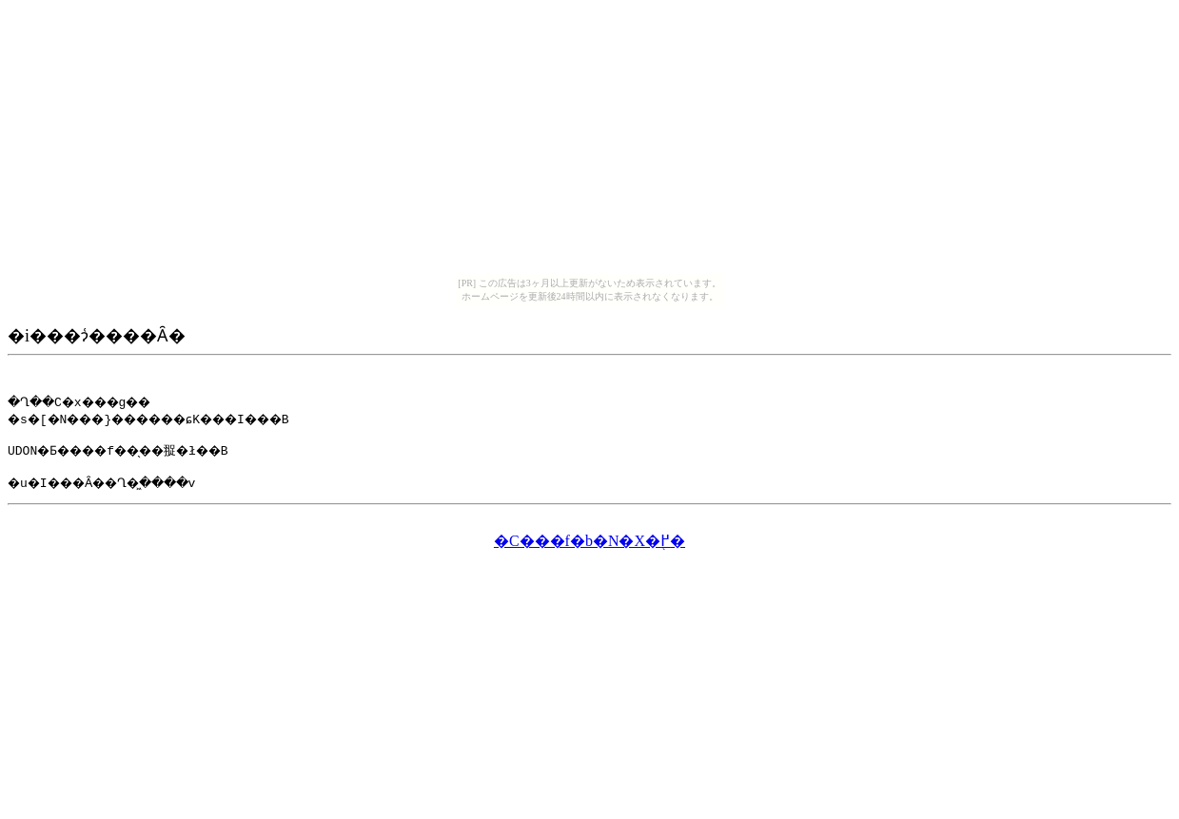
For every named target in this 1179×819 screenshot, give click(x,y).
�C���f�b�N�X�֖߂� (589, 546)
